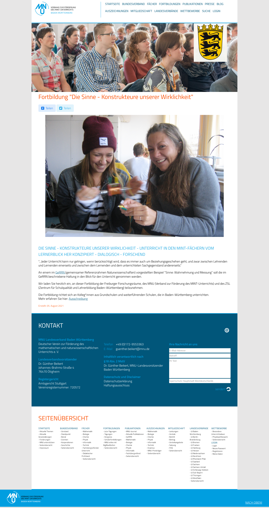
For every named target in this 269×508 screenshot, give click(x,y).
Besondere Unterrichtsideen (218, 433)
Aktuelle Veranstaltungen (45, 435)
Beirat (63, 437)
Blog (220, 4)
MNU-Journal (131, 431)
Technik (86, 445)
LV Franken (195, 445)
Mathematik (87, 431)
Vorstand (64, 431)
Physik (85, 439)
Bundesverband (133, 4)
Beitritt (172, 437)
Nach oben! (253, 502)
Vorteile (172, 434)
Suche (206, 11)
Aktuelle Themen (46, 431)
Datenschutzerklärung (118, 381)
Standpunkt (66, 434)
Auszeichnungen (116, 11)
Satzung (172, 445)
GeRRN (60, 272)
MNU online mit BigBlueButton (109, 443)
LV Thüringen (196, 475)
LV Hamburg (195, 447)
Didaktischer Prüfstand (87, 454)
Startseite (112, 4)
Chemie (86, 437)
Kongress (108, 437)
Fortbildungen (169, 4)
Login (216, 11)
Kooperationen (67, 442)
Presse (209, 4)
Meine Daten (218, 454)
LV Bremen (195, 442)
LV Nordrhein (196, 456)
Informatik (87, 442)
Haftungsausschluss (117, 385)
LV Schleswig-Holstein (199, 469)
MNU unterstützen (47, 442)
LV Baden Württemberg (195, 433)
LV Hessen (195, 450)
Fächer (152, 4)
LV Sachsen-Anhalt (198, 467)
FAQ (171, 447)
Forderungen (45, 439)
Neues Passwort (219, 448)
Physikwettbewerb (220, 437)
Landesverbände (166, 11)
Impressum (44, 447)
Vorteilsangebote (176, 442)
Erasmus (151, 447)
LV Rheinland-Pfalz (198, 458)
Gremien (64, 439)
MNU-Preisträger (155, 450)
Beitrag (172, 439)
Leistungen (173, 431)
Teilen (49, 108)
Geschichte (65, 445)
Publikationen (193, 4)
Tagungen (108, 434)
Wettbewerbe (190, 11)
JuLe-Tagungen (110, 431)
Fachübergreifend (133, 453)
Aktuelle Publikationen (135, 434)
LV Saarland (195, 461)
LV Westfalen (196, 478)
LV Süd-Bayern (197, 472)
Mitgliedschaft (141, 11)
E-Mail (227, 330)
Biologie (86, 434)
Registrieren (218, 451)
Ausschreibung (78, 298)
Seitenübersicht (46, 445)
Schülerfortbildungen (112, 439)
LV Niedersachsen (198, 453)
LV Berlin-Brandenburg (195, 438)
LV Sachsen (195, 464)
